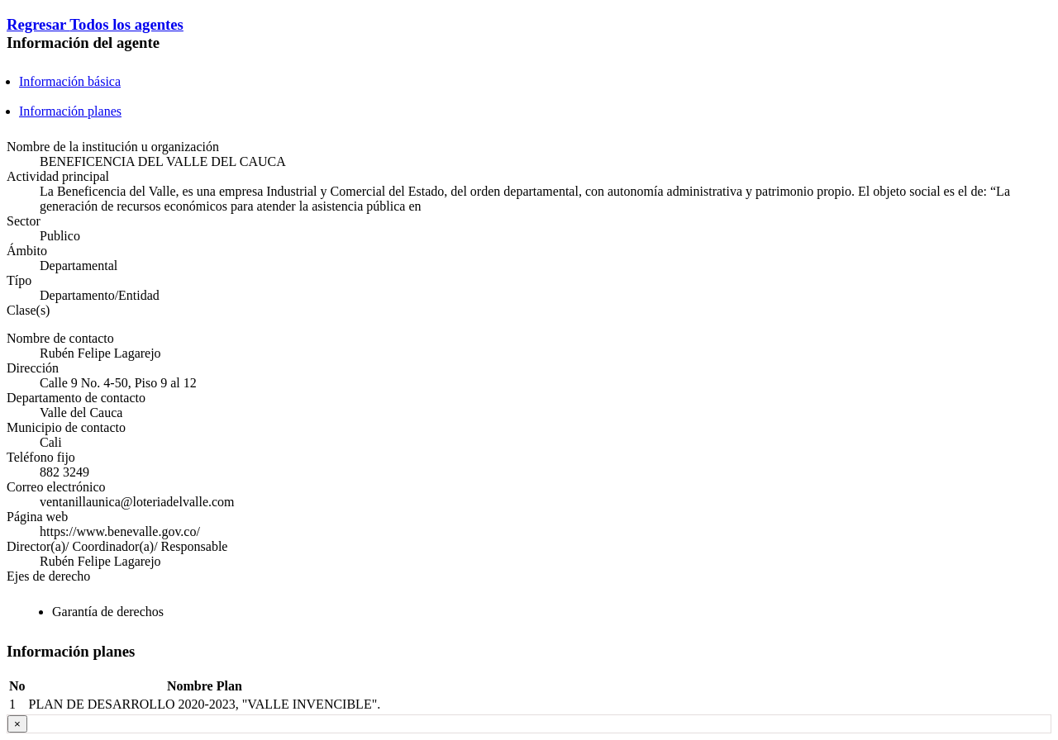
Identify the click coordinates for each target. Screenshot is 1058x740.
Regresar (38, 24)
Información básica (70, 81)
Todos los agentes (126, 24)
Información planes (70, 111)
